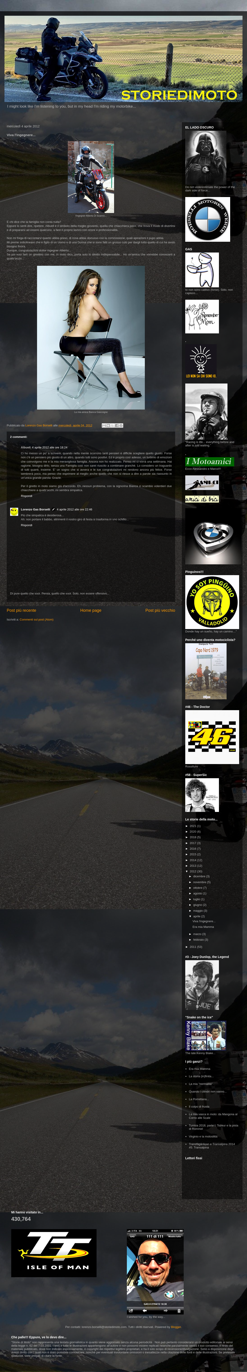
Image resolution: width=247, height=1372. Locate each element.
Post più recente (21, 610)
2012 (193, 871)
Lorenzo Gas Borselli (35, 509)
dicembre (199, 876)
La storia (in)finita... (201, 1076)
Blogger (176, 1327)
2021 (193, 826)
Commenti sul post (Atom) (36, 619)
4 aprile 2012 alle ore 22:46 (74, 509)
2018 (193, 837)
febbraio (199, 939)
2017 (193, 843)
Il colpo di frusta (199, 1106)
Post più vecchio (160, 610)
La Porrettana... (199, 1099)
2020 (193, 831)
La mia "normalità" (200, 1084)
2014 (193, 860)
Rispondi (26, 496)
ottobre (198, 887)
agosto (198, 893)
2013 (193, 865)
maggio (198, 910)
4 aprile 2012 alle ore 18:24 (49, 447)
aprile (197, 916)
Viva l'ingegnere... (204, 921)
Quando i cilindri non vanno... (208, 1091)
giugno (198, 905)
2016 (193, 848)
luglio (197, 899)
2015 (193, 854)
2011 (193, 947)
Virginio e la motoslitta (203, 1136)
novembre (200, 882)
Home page (90, 610)
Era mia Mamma (203, 927)
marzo (197, 934)
